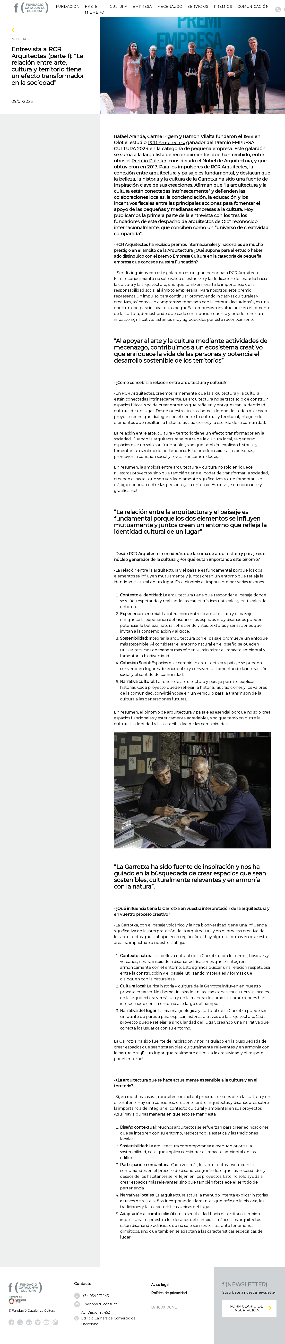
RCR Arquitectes (166, 142)
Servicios (198, 6)
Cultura (119, 6)
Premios (223, 6)
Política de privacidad (169, 1293)
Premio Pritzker (149, 161)
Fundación (68, 6)
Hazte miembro (94, 9)
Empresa (142, 6)
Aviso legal (160, 1285)
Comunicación (253, 6)
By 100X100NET (165, 1307)
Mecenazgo (169, 6)
